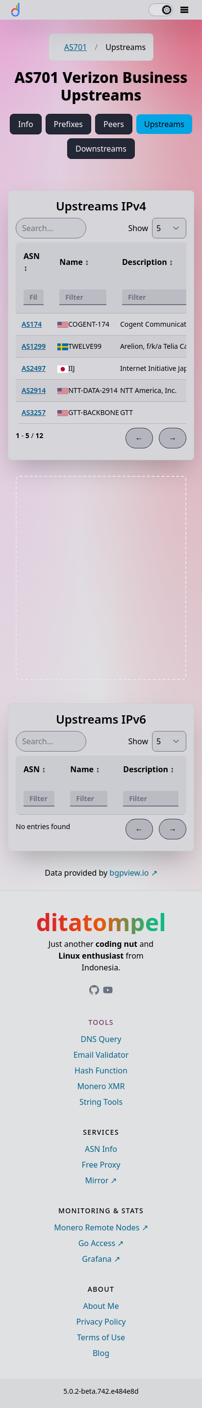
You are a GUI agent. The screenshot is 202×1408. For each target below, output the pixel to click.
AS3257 (34, 412)
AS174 (32, 324)
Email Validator (101, 1054)
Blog (101, 1353)
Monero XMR (101, 1086)
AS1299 (34, 346)
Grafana (96, 1258)
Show (138, 228)
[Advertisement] (101, 578)
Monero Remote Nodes (96, 1227)
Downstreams (101, 148)
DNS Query (101, 1039)
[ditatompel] (16, 10)
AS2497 (34, 368)
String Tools (101, 1101)
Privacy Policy (101, 1321)
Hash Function (101, 1070)
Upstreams (164, 124)
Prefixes (68, 124)
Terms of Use (101, 1337)
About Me (101, 1306)
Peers (113, 124)
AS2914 (34, 390)
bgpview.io (129, 872)
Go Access (96, 1243)
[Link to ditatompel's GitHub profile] (94, 990)
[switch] (161, 10)
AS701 (75, 47)
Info (25, 124)
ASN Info (101, 1149)
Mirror (97, 1180)
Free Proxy (101, 1164)
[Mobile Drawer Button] (184, 10)
